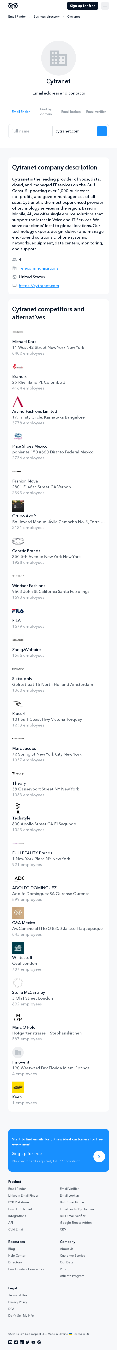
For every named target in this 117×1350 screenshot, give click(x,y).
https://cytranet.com (39, 285)
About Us (66, 1249)
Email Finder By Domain (77, 1209)
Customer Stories (72, 1255)
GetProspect (13, 6)
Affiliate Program (72, 1276)
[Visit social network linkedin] (22, 1342)
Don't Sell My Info (21, 1315)
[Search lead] (102, 131)
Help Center (17, 1255)
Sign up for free (82, 6)
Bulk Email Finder (72, 1202)
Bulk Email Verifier (72, 1216)
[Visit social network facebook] (16, 1342)
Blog (11, 1249)
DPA (11, 1309)
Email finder (21, 112)
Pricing (64, 1269)
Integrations (17, 1216)
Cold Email (16, 1229)
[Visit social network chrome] (39, 1342)
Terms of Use (17, 1295)
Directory (15, 1262)
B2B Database (18, 1202)
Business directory (47, 16)
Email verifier (96, 112)
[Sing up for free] (99, 1156)
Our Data (66, 1262)
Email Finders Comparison (26, 1269)
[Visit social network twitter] (28, 1342)
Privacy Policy (17, 1302)
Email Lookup (69, 1195)
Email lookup (71, 112)
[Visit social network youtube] (33, 1342)
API (10, 1222)
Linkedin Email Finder (23, 1195)
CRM (63, 1229)
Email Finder (17, 16)
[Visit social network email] (10, 1342)
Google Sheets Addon (76, 1222)
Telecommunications (38, 268)
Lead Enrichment (20, 1209)
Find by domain (46, 111)
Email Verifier (69, 1189)
